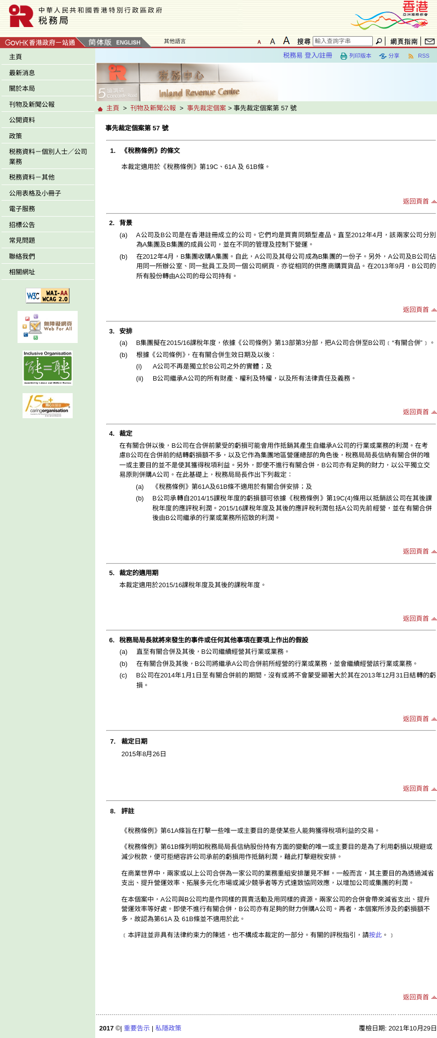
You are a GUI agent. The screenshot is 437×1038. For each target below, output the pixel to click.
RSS (418, 56)
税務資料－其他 (32, 177)
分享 (389, 56)
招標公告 (22, 225)
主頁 (15, 57)
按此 (375, 935)
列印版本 (355, 56)
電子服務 (22, 209)
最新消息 (22, 73)
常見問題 (22, 240)
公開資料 (22, 120)
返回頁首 (416, 201)
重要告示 (137, 1028)
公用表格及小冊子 (35, 193)
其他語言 (175, 41)
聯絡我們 (22, 256)
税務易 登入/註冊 (307, 55)
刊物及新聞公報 (32, 104)
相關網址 (22, 272)
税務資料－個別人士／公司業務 (48, 156)
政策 (15, 136)
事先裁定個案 (206, 108)
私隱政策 (168, 1028)
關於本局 (22, 88)
